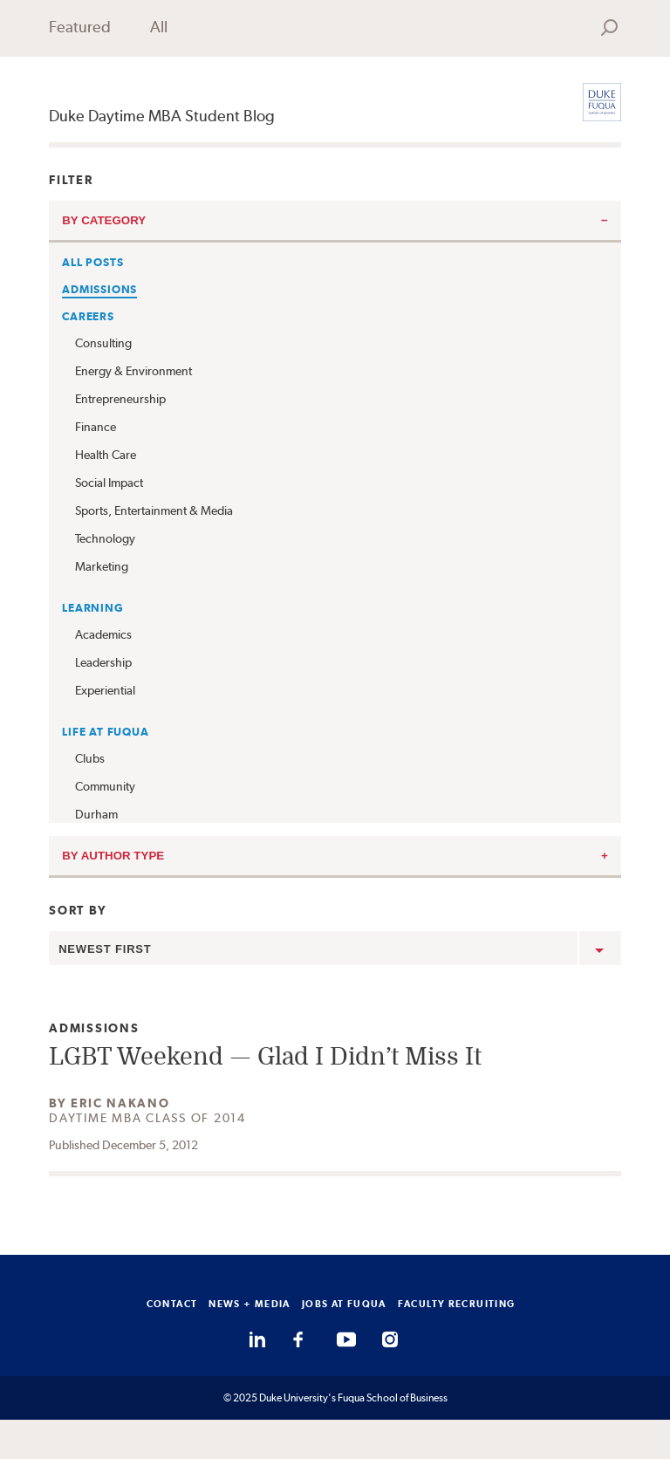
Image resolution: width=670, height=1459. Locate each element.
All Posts (92, 262)
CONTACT (172, 1303)
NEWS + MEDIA (250, 1303)
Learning (92, 607)
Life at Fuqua (105, 731)
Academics (103, 634)
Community (105, 786)
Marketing (101, 566)
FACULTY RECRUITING (457, 1303)
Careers (88, 316)
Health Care (105, 455)
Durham (96, 814)
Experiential (105, 690)
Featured (80, 26)
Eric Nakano (120, 1103)
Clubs (90, 758)
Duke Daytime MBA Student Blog (162, 115)
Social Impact (109, 483)
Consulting (103, 343)
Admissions (99, 289)
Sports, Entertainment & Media (154, 510)
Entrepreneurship (120, 399)
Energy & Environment (133, 371)
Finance (95, 427)
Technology (105, 538)
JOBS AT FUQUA (344, 1303)
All (159, 26)
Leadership (103, 662)
